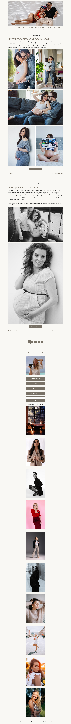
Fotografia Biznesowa (35, 393)
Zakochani (21, 27)
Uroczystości (40, 30)
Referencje (35, 379)
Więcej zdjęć (36, 169)
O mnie (35, 383)
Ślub (13, 27)
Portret (29, 30)
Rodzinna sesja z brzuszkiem (24, 187)
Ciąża (49, 27)
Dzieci (30, 27)
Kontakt (35, 388)
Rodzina (57, 27)
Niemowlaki (39, 27)
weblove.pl (51, 721)
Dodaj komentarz (58, 173)
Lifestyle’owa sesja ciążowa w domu (29, 39)
